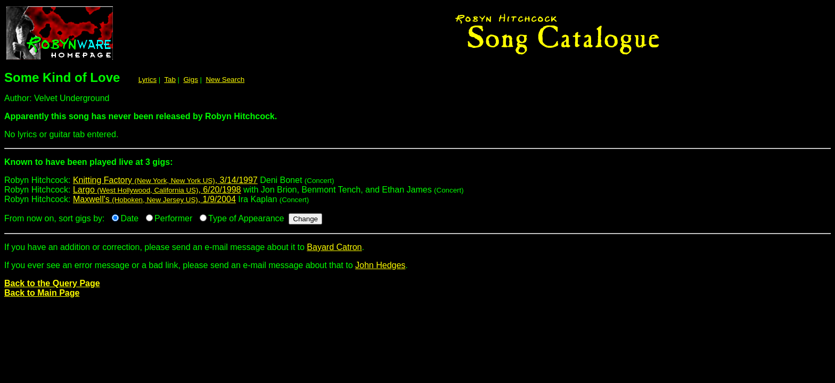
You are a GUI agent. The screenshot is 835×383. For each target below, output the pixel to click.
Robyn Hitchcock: (417, 166)
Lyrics (147, 80)
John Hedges (380, 265)
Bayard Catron (334, 247)
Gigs (190, 80)
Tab (170, 80)
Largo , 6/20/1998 (157, 189)
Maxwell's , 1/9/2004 (154, 199)
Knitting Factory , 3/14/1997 (165, 180)
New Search (225, 80)
